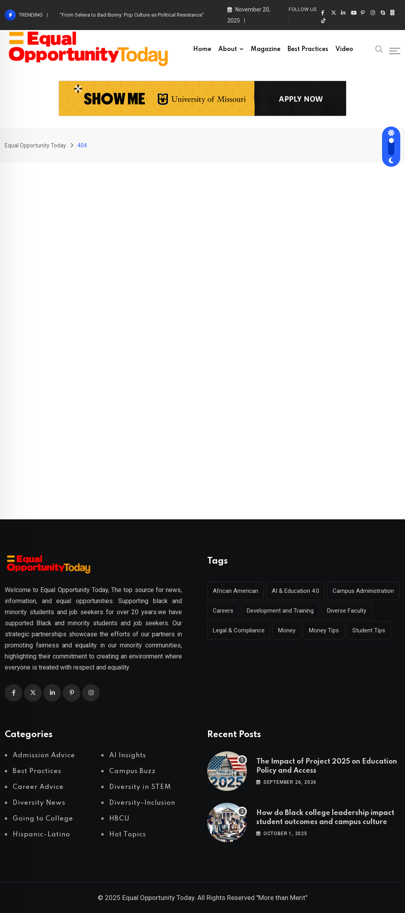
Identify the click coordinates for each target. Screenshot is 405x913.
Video (344, 49)
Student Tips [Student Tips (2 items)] (368, 630)
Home (202, 49)
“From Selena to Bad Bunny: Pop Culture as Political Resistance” (132, 15)
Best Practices (308, 49)
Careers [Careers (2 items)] (223, 610)
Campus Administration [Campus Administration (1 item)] (363, 590)
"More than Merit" (281, 898)
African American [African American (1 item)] (235, 590)
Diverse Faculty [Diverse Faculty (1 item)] (346, 610)
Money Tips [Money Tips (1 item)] (324, 630)
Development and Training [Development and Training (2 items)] (280, 610)
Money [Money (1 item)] (286, 630)
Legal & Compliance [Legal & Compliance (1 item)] (239, 630)
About (227, 49)
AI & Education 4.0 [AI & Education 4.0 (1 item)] (295, 590)
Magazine (265, 49)
